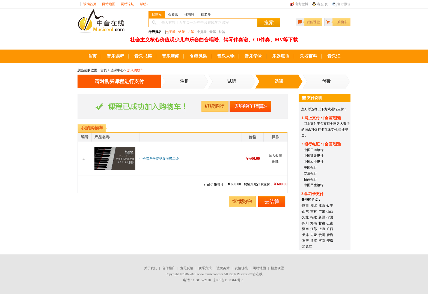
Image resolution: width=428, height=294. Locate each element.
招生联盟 (277, 268)
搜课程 (157, 14)
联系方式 (205, 268)
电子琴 (171, 32)
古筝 (191, 32)
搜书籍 (189, 14)
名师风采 (198, 56)
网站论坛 (127, 4)
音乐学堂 (253, 56)
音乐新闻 (170, 56)
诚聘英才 (223, 268)
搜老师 (206, 14)
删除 (275, 162)
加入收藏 (275, 156)
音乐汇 (333, 56)
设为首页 (89, 4)
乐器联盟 (281, 56)
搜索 (269, 22)
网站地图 (108, 4)
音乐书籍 (143, 56)
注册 (184, 81)
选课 (279, 81)
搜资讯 (173, 14)
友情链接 (241, 268)
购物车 (342, 22)
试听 (231, 81)
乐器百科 (308, 56)
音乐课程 (115, 56)
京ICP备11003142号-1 (228, 280)
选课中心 (117, 70)
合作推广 (168, 268)
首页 (92, 56)
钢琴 (181, 32)
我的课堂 (313, 22)
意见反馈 (186, 268)
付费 (326, 81)
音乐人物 (225, 56)
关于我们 (150, 268)
